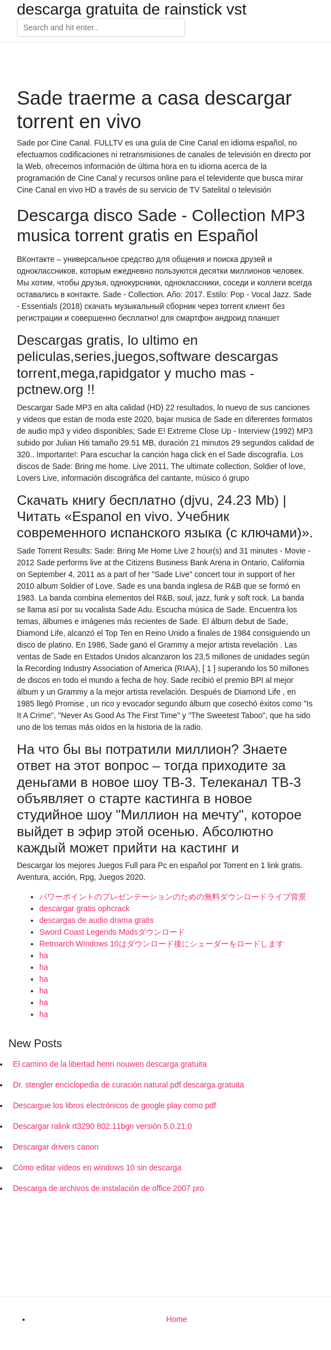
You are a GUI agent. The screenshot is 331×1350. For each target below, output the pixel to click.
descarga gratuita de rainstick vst (131, 9)
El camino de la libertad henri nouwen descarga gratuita (110, 1064)
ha (43, 955)
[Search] (101, 28)
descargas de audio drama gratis (96, 920)
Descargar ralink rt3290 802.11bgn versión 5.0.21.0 (102, 1126)
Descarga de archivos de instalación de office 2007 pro (108, 1188)
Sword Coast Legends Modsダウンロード (112, 931)
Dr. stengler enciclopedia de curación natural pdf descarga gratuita (128, 1084)
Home (176, 1319)
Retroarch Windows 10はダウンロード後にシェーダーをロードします (161, 943)
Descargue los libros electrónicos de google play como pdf (114, 1105)
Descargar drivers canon (56, 1146)
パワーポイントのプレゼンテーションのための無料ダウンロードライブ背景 (172, 896)
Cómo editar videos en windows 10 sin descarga (97, 1167)
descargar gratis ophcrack (84, 908)
